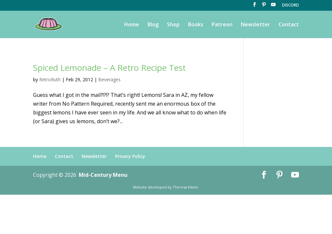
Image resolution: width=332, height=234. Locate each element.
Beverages (109, 79)
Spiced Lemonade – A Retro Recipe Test (109, 67)
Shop (173, 25)
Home (131, 25)
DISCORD (290, 5)
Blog (153, 25)
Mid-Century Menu (103, 174)
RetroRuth (50, 79)
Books (195, 25)
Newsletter (255, 25)
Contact (289, 25)
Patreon (222, 25)
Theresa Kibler (185, 187)
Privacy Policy (130, 156)
